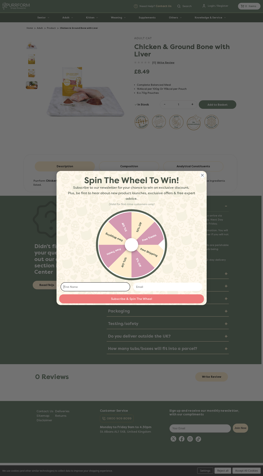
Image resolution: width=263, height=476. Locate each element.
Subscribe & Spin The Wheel (131, 299)
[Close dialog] (202, 175)
